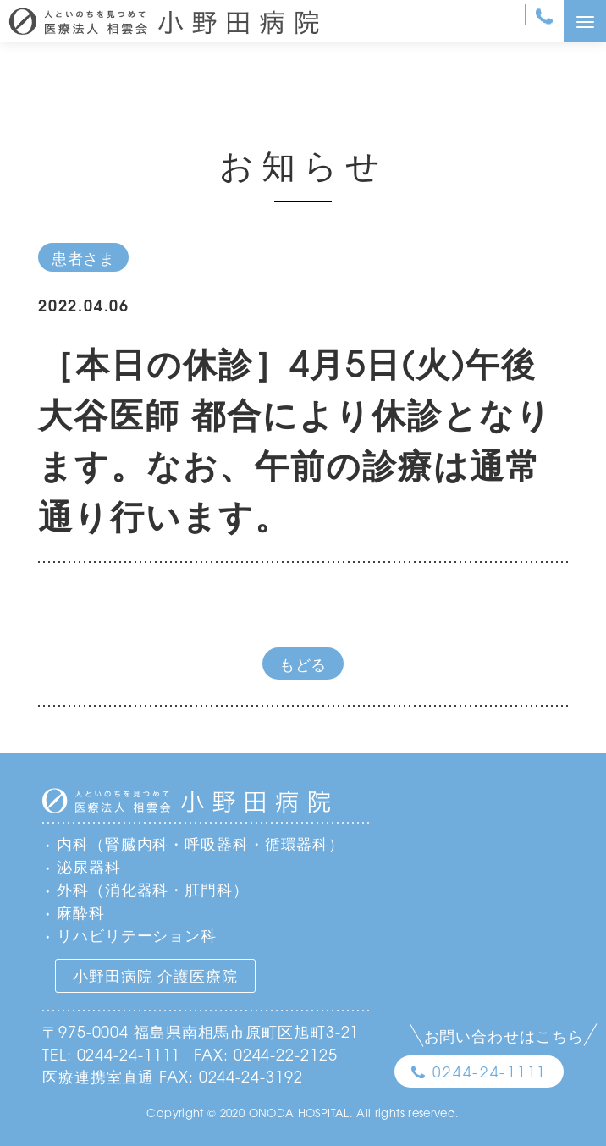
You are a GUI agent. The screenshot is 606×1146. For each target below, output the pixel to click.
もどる (303, 664)
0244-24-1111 (489, 1071)
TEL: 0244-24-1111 (111, 1054)
